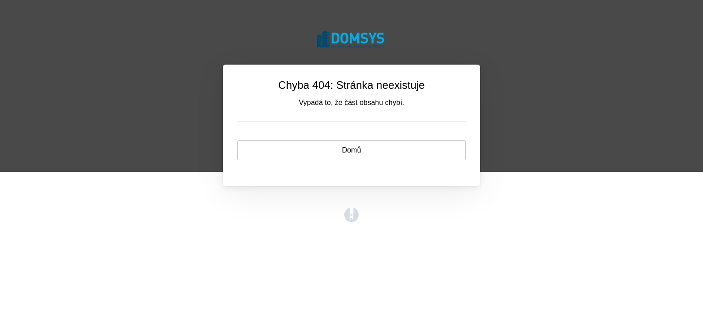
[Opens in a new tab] (351, 219)
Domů (351, 150)
